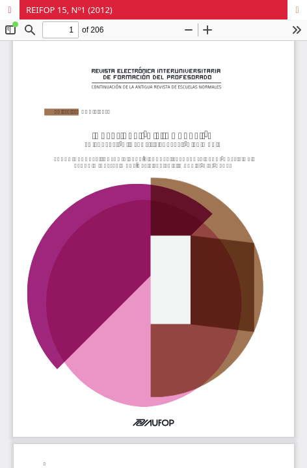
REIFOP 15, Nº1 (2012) (69, 10)
